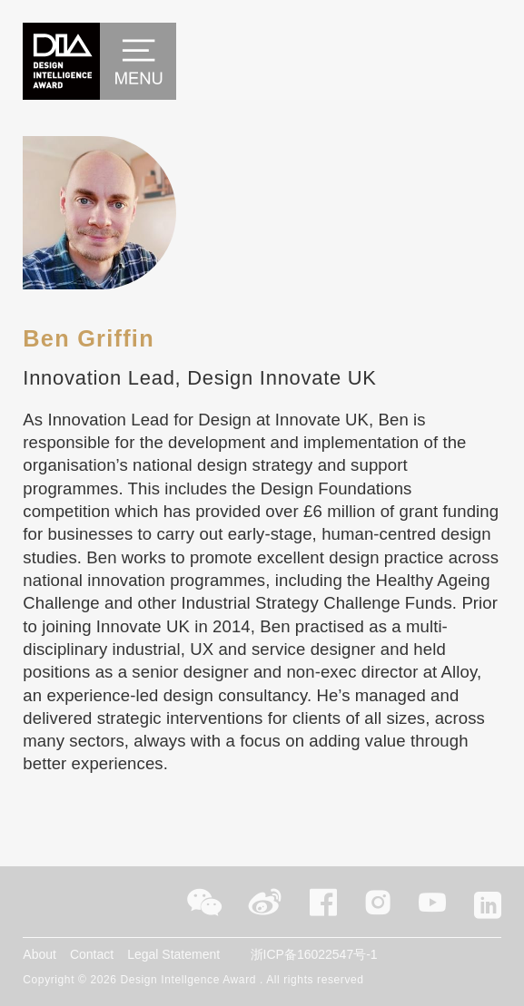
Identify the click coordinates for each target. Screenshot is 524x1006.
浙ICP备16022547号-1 (314, 954)
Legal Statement (173, 954)
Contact (92, 954)
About (39, 954)
